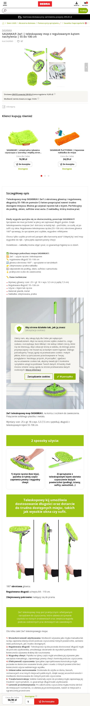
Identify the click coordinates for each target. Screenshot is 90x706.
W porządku (65, 376)
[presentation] (86, 67)
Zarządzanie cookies (38, 376)
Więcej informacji (33, 370)
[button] (41, 176)
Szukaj (83, 10)
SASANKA (7, 30)
